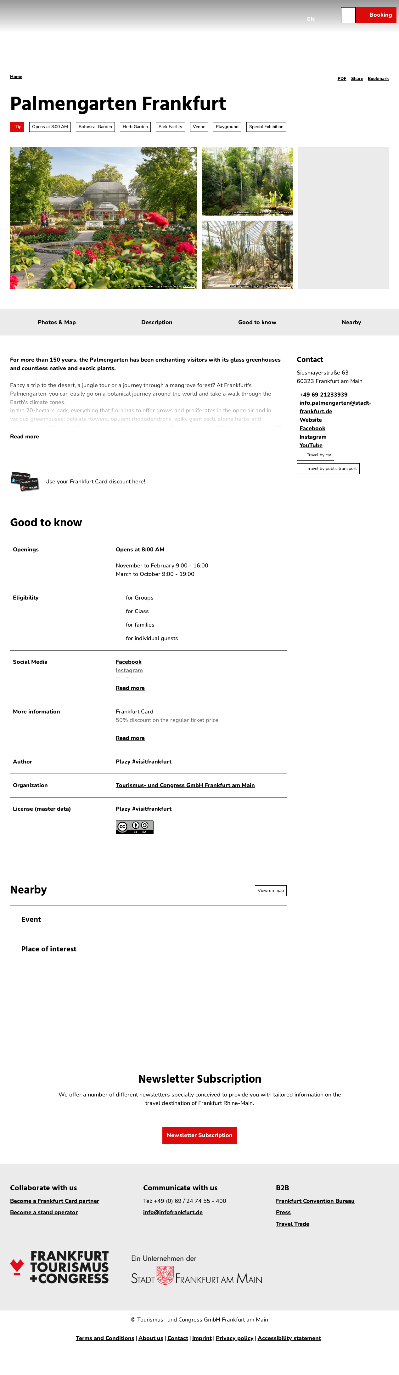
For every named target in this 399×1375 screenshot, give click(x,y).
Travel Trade (292, 1231)
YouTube (127, 691)
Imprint (202, 1345)
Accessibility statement (289, 1345)
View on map (271, 898)
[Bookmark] (378, 76)
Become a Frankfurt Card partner (54, 1208)
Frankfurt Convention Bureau (315, 1208)
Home (16, 77)
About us (150, 1345)
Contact (177, 1345)
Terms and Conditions (105, 1345)
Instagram (129, 683)
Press (283, 1219)
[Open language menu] (311, 14)
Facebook (129, 674)
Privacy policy (235, 1345)
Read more (24, 449)
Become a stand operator (44, 1219)
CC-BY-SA (189, 286)
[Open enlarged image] (25, 494)
